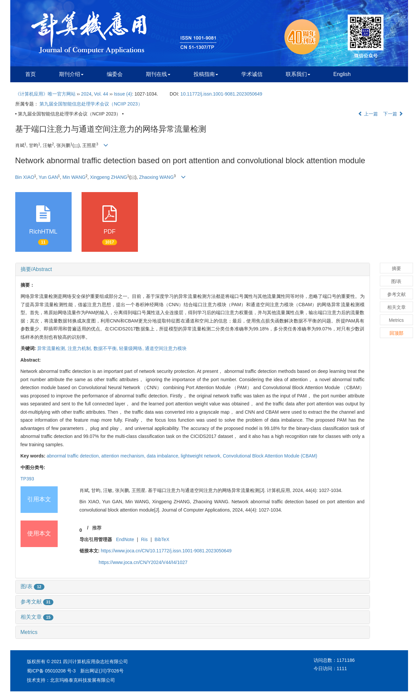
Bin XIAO (24, 177)
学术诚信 (252, 74)
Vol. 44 (101, 94)
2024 (86, 94)
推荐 (96, 527)
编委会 (115, 74)
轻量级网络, (132, 348)
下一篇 (393, 113)
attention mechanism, (124, 455)
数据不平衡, (106, 348)
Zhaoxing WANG (156, 177)
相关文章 (37, 617)
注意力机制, (80, 348)
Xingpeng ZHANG (108, 177)
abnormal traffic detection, (74, 455)
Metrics (29, 632)
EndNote (125, 539)
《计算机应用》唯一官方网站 (45, 94)
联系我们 (298, 74)
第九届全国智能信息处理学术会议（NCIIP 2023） (90, 103)
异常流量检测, (52, 348)
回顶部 (396, 333)
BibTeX (161, 539)
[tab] (193, 269)
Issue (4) (123, 94)
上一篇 (368, 113)
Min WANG (73, 177)
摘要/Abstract (36, 269)
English (342, 74)
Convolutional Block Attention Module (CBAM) (270, 455)
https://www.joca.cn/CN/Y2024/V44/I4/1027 (143, 562)
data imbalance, (164, 455)
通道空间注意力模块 (166, 348)
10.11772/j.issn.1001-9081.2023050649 (221, 94)
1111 (342, 668)
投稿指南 (206, 74)
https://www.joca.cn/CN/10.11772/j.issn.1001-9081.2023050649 (166, 550)
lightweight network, (202, 455)
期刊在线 (158, 74)
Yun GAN (48, 177)
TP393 (27, 478)
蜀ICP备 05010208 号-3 (51, 670)
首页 (30, 74)
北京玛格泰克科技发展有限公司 (82, 680)
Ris (144, 539)
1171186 (346, 660)
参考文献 (37, 601)
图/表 (32, 586)
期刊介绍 (71, 74)
